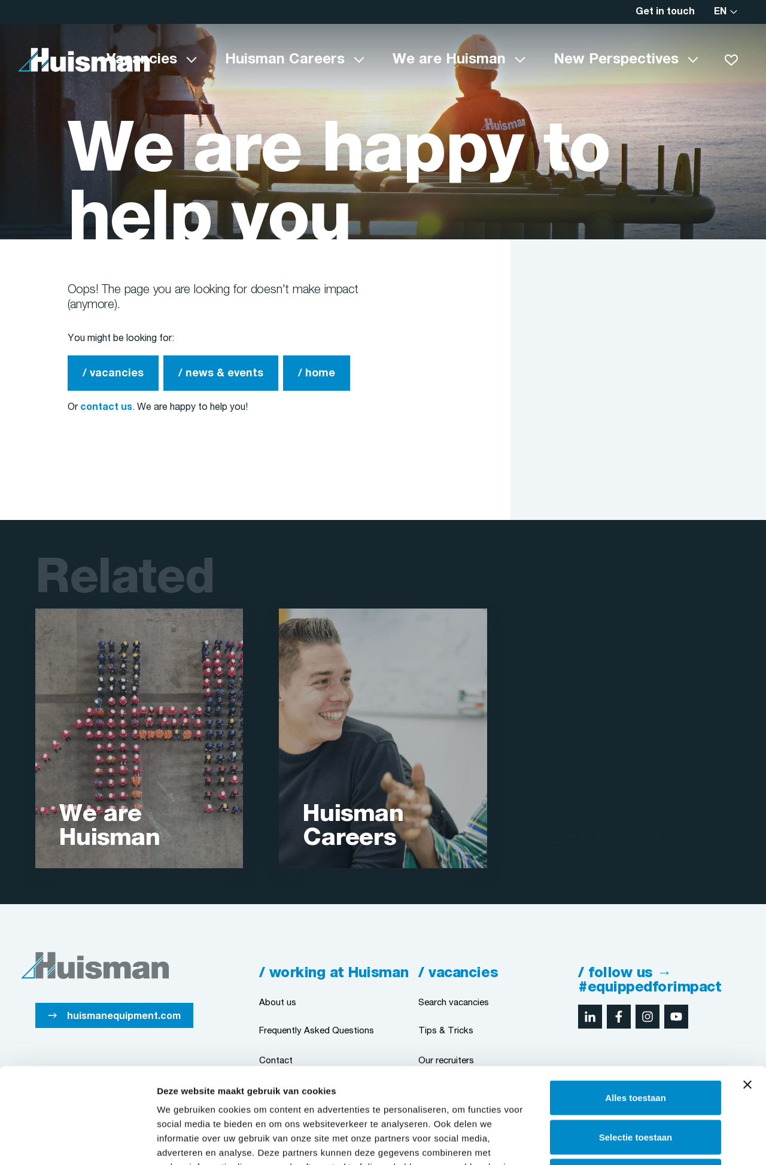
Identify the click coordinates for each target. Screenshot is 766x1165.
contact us (106, 407)
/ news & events (220, 374)
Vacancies (142, 59)
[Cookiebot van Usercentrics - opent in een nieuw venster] (77, 1142)
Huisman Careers (285, 59)
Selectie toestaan (636, 1047)
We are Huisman (449, 59)
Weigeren (635, 1086)
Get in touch (665, 12)
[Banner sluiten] (747, 995)
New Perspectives (616, 59)
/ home (316, 374)
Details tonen (646, 1141)
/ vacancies (113, 374)
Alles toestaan (635, 1008)
